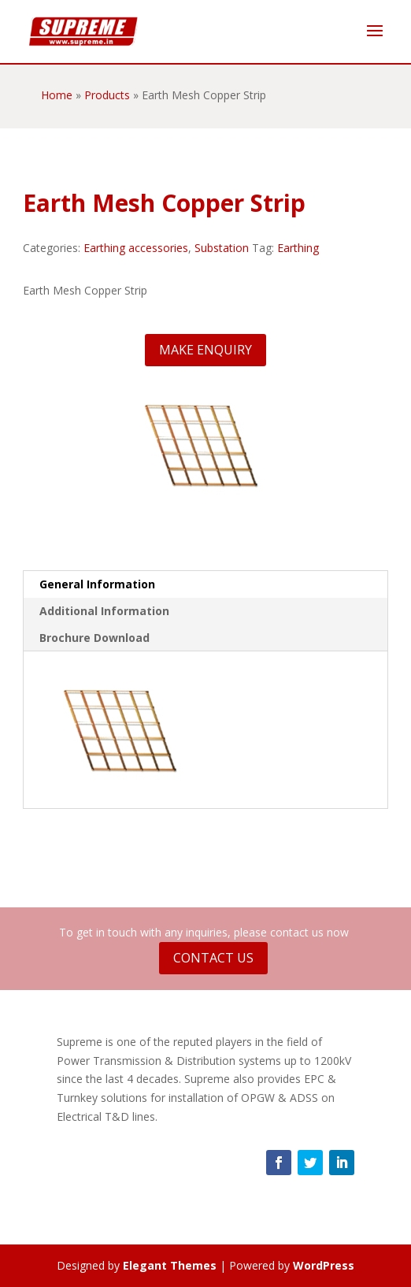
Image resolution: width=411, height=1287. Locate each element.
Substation (221, 247)
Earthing (298, 247)
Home (56, 94)
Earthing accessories (135, 247)
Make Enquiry (205, 349)
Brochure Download (94, 637)
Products (107, 94)
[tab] (206, 584)
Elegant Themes (170, 1265)
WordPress (323, 1265)
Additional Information (104, 610)
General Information (97, 584)
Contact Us (213, 957)
